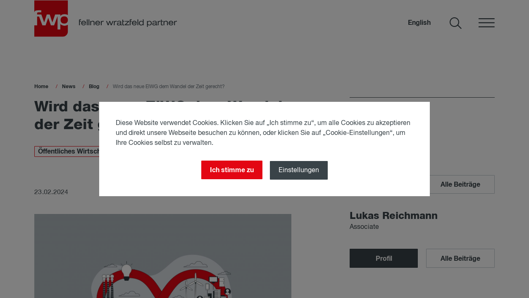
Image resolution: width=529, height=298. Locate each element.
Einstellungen (299, 170)
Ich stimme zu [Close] (232, 170)
